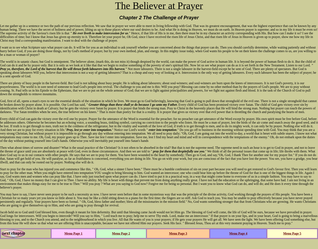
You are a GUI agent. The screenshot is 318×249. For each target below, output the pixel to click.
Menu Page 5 (292, 233)
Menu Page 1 (73, 233)
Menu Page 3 (178, 233)
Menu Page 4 (238, 233)
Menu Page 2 (121, 233)
